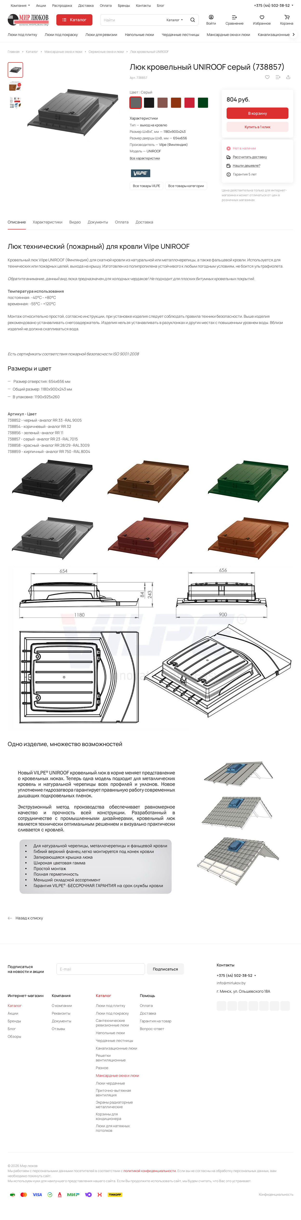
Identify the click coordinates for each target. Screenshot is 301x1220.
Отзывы (58, 1028)
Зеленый (203, 102)
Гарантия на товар (155, 1021)
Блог (12, 1028)
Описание (17, 222)
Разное (102, 1067)
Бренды (14, 1021)
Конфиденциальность (276, 1194)
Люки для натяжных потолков (113, 1128)
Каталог (15, 1005)
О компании (62, 1005)
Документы (98, 222)
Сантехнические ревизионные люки (112, 1023)
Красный (189, 102)
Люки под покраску (112, 1013)
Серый (135, 102)
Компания (61, 995)
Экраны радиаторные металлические (114, 1104)
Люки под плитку (110, 1005)
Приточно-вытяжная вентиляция (113, 1093)
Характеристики (47, 222)
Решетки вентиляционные (111, 1058)
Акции (13, 1013)
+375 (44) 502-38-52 (272, 5)
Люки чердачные (110, 1083)
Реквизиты (61, 1013)
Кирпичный (176, 102)
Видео (75, 222)
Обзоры (14, 1036)
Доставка (144, 222)
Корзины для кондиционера (108, 1116)
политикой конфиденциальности (150, 1170)
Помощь (147, 995)
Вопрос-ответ (152, 1028)
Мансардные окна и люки (117, 1075)
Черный (149, 102)
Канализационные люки (116, 1048)
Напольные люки (110, 1032)
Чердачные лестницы (114, 1040)
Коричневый (162, 102)
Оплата (122, 222)
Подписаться (165, 969)
